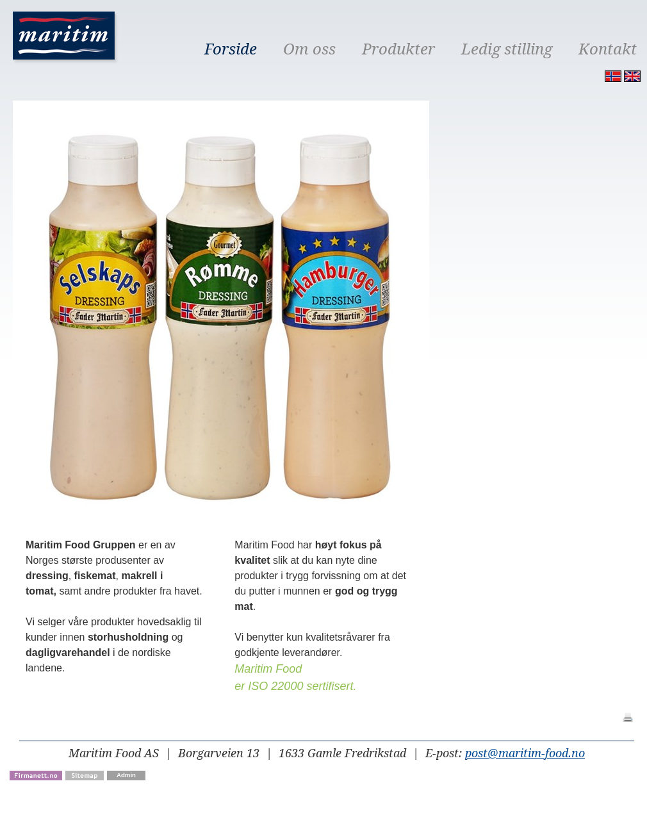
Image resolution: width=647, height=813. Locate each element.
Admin (126, 774)
